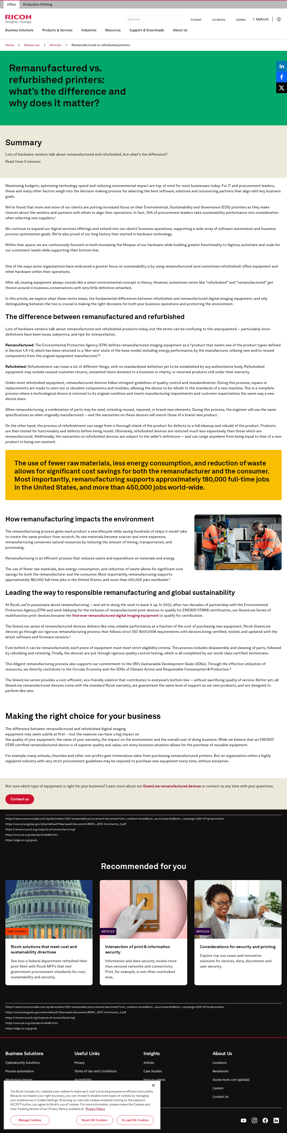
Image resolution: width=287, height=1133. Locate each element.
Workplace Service (18, 1080)
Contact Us (220, 1097)
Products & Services (57, 32)
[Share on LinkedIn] (281, 66)
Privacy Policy (95, 1109)
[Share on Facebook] (281, 77)
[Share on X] (281, 87)
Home (12, 45)
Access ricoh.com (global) (231, 1080)
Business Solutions (19, 32)
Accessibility (83, 1080)
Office (11, 4)
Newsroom (220, 1071)
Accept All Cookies (135, 1120)
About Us (180, 32)
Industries (88, 32)
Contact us (20, 799)
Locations (218, 19)
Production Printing (37, 4)
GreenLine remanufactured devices (172, 786)
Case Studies (153, 1071)
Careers (241, 19)
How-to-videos (154, 1080)
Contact (196, 19)
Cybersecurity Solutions (22, 1063)
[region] (82, 1104)
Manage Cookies (30, 1120)
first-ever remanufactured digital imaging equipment (115, 615)
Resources (113, 32)
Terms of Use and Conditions (95, 1071)
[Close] (153, 1085)
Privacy (79, 1063)
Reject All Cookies (94, 1120)
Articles (58, 45)
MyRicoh (261, 19)
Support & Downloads (147, 32)
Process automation (19, 1071)
